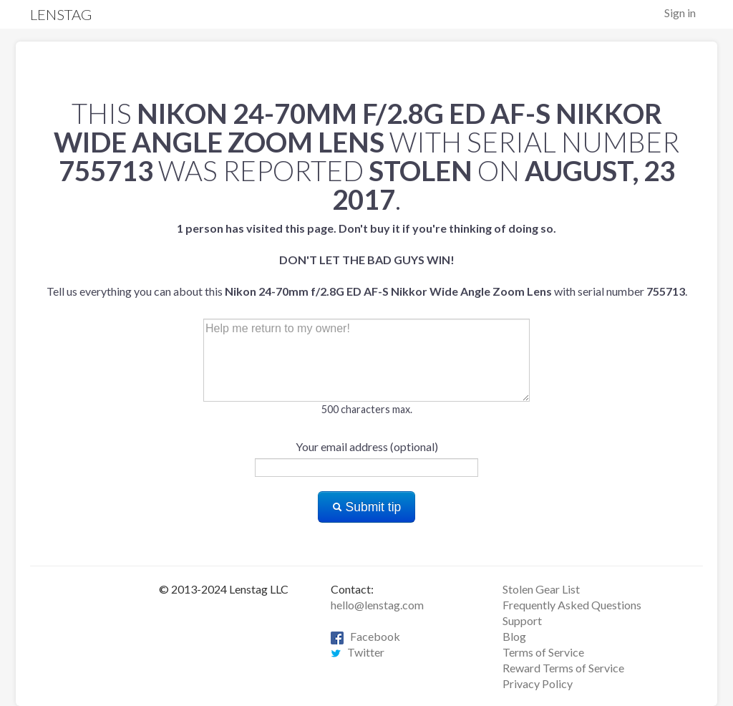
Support (522, 620)
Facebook (365, 636)
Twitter (357, 652)
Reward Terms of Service (563, 667)
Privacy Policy (538, 683)
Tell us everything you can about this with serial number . (367, 259)
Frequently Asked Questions (572, 604)
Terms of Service (543, 652)
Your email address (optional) (367, 446)
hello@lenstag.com (377, 604)
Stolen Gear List (541, 589)
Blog (514, 636)
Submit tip (367, 507)
